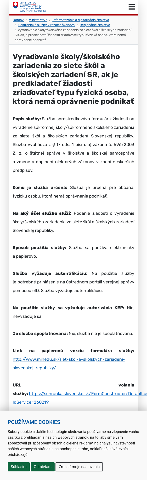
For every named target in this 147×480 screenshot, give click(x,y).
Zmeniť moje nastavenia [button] (79, 466)
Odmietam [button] (42, 466)
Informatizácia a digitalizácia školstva (80, 20)
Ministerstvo (38, 20)
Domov (18, 20)
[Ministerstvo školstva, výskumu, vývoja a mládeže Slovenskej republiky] (29, 7)
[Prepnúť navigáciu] (131, 7)
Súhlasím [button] (19, 466)
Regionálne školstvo (95, 25)
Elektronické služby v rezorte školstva (46, 25)
